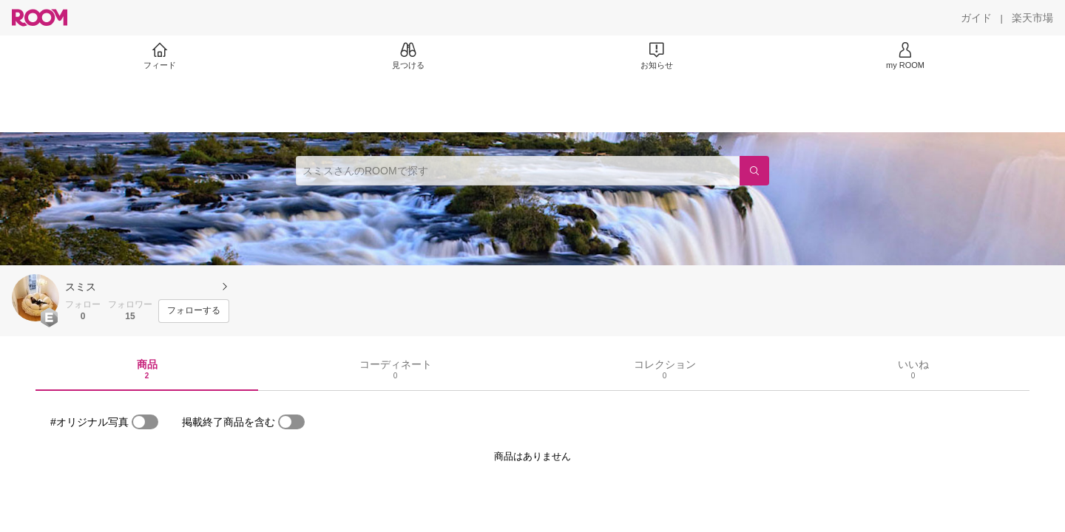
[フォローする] (193, 311)
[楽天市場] (1032, 17)
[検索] (754, 170)
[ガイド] (976, 17)
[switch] (145, 422)
